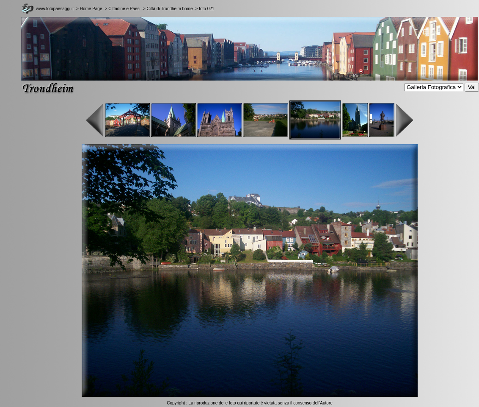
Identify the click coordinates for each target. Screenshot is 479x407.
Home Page (91, 8)
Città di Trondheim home (170, 8)
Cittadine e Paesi (124, 8)
